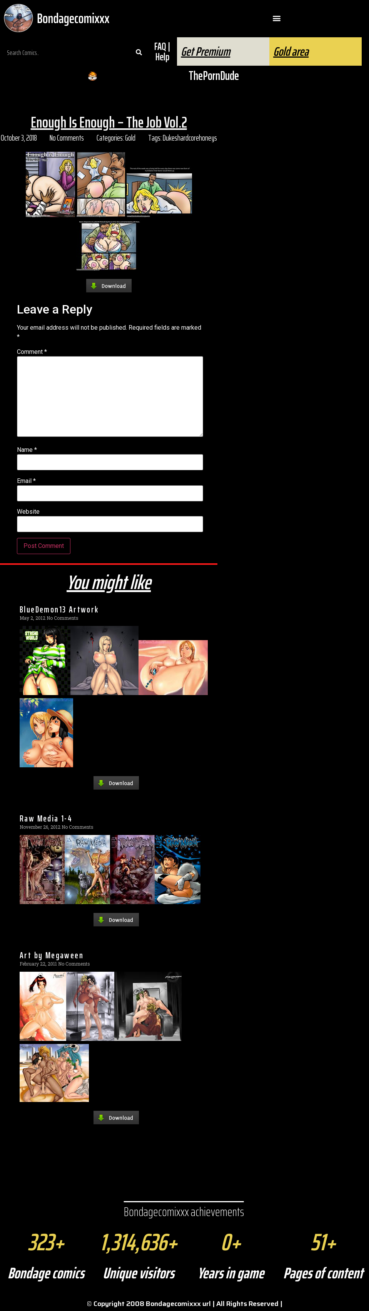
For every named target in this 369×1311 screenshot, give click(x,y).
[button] (276, 18)
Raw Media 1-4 (46, 818)
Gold (130, 137)
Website (28, 512)
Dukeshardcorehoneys (190, 137)
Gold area (291, 51)
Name (27, 450)
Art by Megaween (51, 955)
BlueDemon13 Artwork (59, 609)
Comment (32, 352)
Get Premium (205, 51)
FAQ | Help (162, 51)
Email (26, 481)
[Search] (139, 53)
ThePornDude (214, 75)
